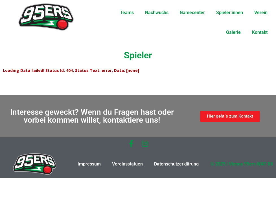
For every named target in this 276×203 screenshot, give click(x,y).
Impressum (89, 164)
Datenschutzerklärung (176, 164)
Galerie (233, 32)
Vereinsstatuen (127, 164)
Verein (261, 12)
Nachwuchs (156, 12)
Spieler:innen (229, 12)
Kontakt (260, 32)
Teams (127, 12)
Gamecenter (192, 12)
